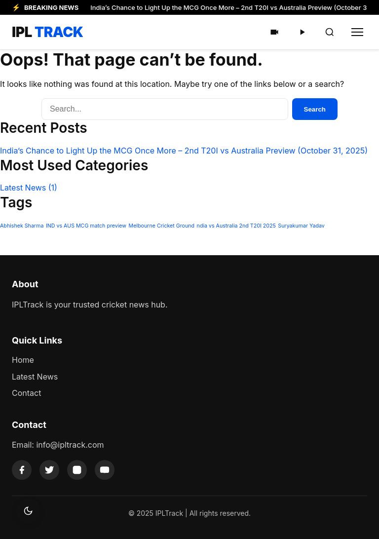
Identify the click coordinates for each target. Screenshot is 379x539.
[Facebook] (22, 470)
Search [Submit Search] (315, 109)
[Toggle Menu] (357, 32)
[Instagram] (77, 470)
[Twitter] (49, 470)
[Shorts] (274, 32)
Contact (26, 393)
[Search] (330, 32)
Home (23, 360)
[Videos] (302, 32)
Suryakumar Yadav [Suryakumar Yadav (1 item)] (301, 226)
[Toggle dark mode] (28, 511)
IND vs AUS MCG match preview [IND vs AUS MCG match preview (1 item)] (86, 226)
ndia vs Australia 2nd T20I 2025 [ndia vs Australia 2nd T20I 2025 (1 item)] (236, 226)
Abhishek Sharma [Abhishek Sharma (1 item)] (21, 226)
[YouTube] (104, 470)
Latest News (28, 187)
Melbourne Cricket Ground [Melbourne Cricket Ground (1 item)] (162, 226)
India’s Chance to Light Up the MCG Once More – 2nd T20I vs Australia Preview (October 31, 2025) (184, 150)
